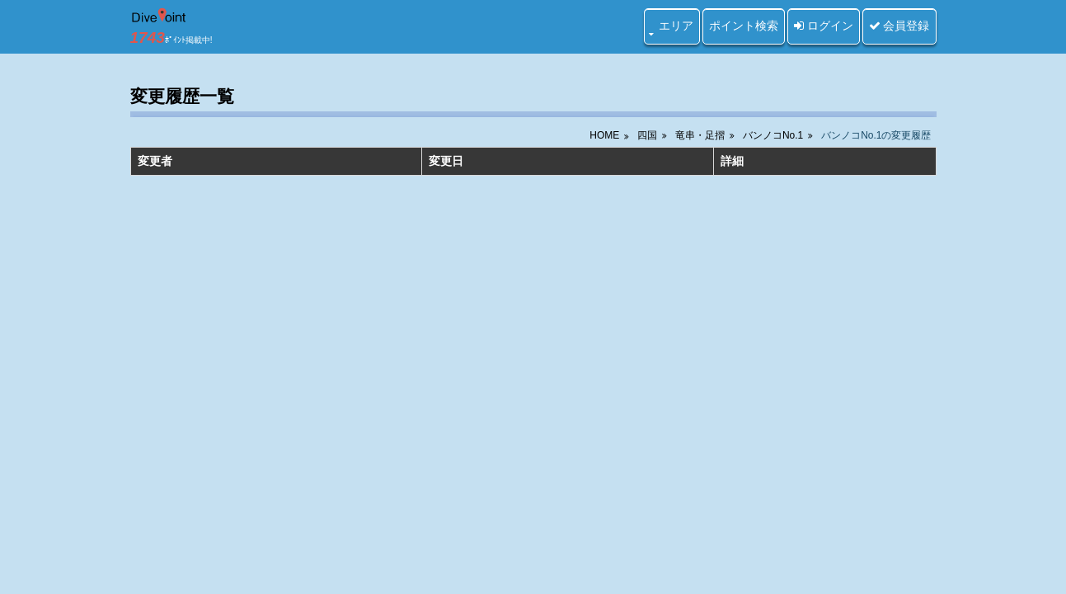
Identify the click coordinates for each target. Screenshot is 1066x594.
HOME (604, 135)
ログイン (823, 25)
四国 (647, 135)
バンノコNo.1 (773, 135)
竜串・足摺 (700, 135)
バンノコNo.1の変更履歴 (876, 135)
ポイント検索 (743, 25)
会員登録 (899, 25)
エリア (676, 25)
